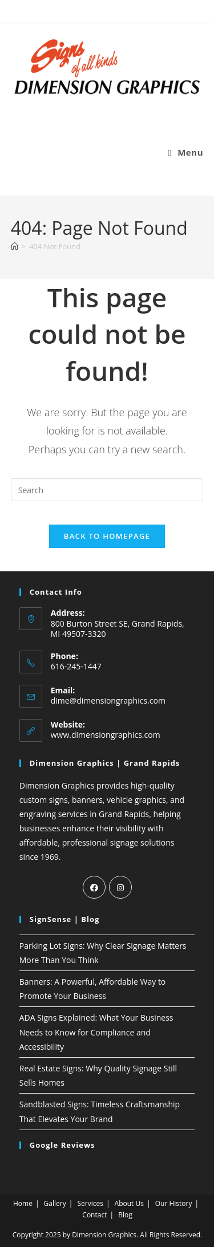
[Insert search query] (107, 489)
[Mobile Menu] (186, 152)
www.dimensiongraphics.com (105, 734)
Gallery (55, 1203)
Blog (125, 1215)
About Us (129, 1203)
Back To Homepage (107, 536)
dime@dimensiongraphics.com (108, 700)
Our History (173, 1203)
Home (23, 1203)
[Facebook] (94, 887)
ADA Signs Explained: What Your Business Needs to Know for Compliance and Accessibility (96, 1031)
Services (90, 1203)
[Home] (14, 246)
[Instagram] (120, 887)
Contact (94, 1215)
